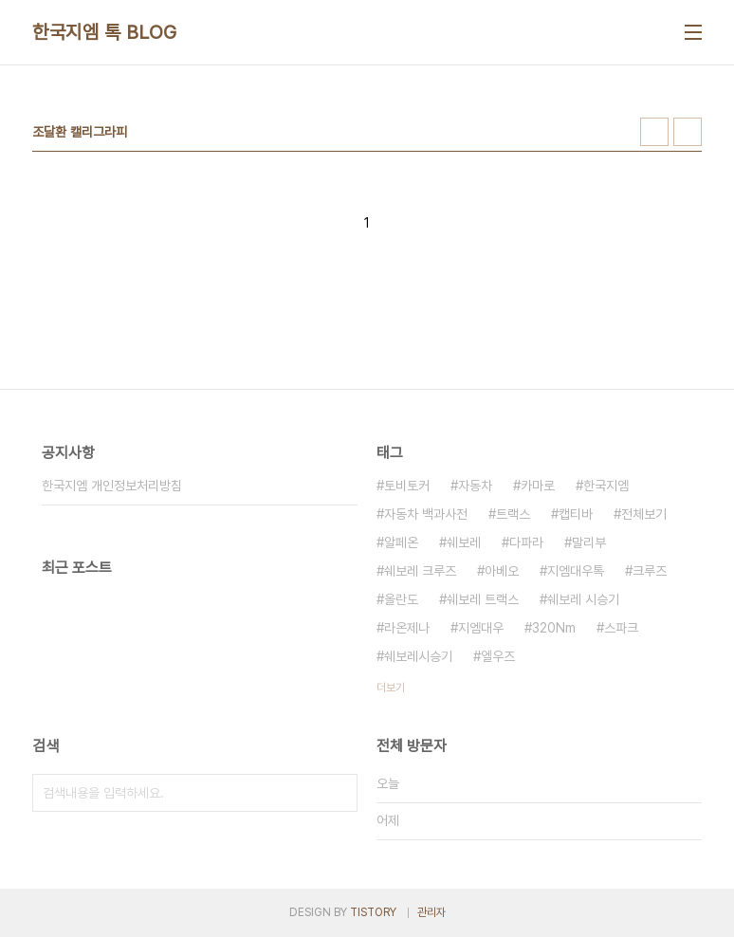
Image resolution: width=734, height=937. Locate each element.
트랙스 (513, 514)
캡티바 (576, 514)
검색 (339, 793)
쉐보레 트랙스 (483, 599)
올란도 (401, 599)
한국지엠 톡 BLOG (104, 32)
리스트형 (687, 132)
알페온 (401, 542)
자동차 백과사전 (426, 514)
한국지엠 (606, 485)
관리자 (431, 912)
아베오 (502, 571)
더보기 (390, 687)
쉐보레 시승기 (583, 599)
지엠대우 (481, 627)
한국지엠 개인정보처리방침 (112, 485)
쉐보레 (464, 542)
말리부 (589, 542)
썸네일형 (654, 132)
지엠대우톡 (575, 571)
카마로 (538, 485)
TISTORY (373, 912)
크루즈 (650, 571)
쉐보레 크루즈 (420, 571)
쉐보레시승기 (418, 656)
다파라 (526, 542)
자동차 (475, 485)
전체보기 (644, 514)
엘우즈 (498, 656)
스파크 (621, 627)
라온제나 (407, 627)
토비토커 (407, 485)
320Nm (554, 627)
